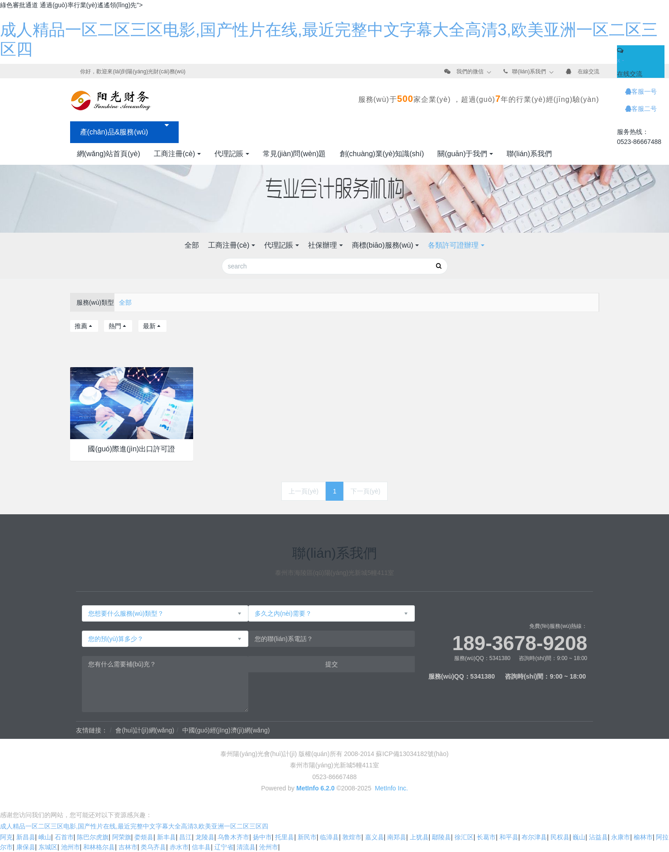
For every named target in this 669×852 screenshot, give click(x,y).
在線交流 (588, 71)
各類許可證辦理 (453, 245)
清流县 (246, 847)
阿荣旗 (121, 837)
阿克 (6, 837)
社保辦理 (322, 245)
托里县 (284, 837)
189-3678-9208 (519, 643)
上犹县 (419, 837)
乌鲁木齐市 (233, 837)
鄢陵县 (441, 837)
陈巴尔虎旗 (93, 837)
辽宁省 (223, 847)
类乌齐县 (153, 847)
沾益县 (598, 837)
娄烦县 (143, 837)
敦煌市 (351, 837)
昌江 (185, 837)
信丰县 (201, 847)
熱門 (118, 326)
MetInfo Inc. (391, 788)
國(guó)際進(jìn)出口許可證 (131, 449)
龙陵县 (204, 837)
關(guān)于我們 (462, 154)
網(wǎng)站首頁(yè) (108, 154)
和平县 (508, 837)
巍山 (579, 837)
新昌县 (25, 837)
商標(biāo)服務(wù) (382, 245)
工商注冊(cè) (174, 154)
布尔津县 (534, 837)
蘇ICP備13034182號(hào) (412, 753)
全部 (192, 245)
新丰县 (166, 837)
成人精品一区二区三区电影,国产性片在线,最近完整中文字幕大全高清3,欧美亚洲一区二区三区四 (134, 826)
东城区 (47, 847)
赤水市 (179, 847)
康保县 (25, 847)
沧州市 (268, 847)
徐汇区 (464, 837)
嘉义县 (374, 837)
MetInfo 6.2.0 (315, 788)
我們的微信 (470, 71)
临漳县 (329, 837)
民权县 (559, 837)
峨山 (44, 837)
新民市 (307, 837)
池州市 (70, 847)
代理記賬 (228, 154)
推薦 (84, 326)
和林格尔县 (99, 847)
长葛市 (486, 837)
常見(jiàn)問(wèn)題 (294, 154)
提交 (331, 664)
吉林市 (128, 847)
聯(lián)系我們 (529, 71)
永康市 (620, 837)
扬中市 (262, 837)
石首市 (64, 837)
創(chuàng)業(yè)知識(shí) (382, 154)
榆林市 (643, 837)
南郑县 (396, 837)
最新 (152, 326)
